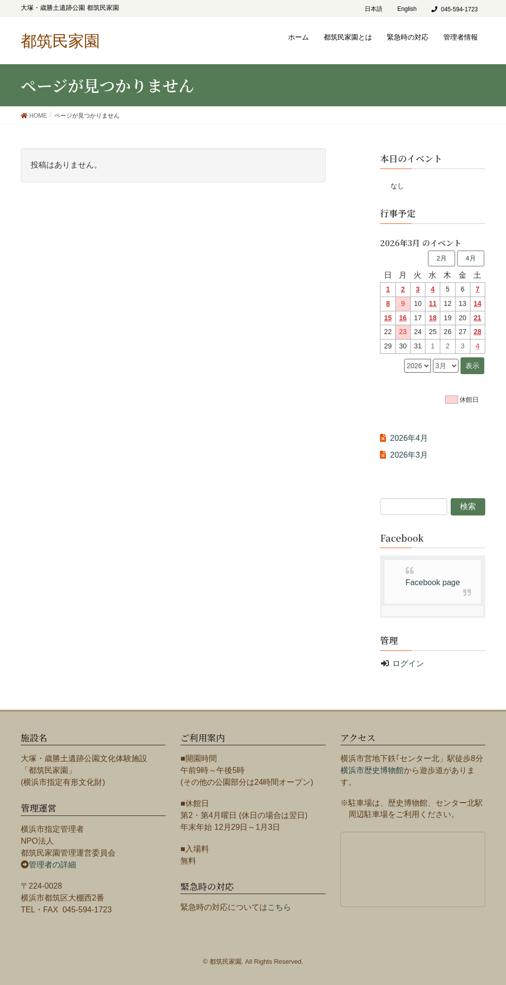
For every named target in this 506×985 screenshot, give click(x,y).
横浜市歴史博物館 (372, 770)
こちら (279, 907)
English (407, 8)
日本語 (373, 8)
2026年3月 (409, 455)
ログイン (408, 663)
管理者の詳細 (52, 864)
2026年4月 (409, 438)
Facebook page (433, 582)
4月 (470, 258)
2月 (441, 258)
